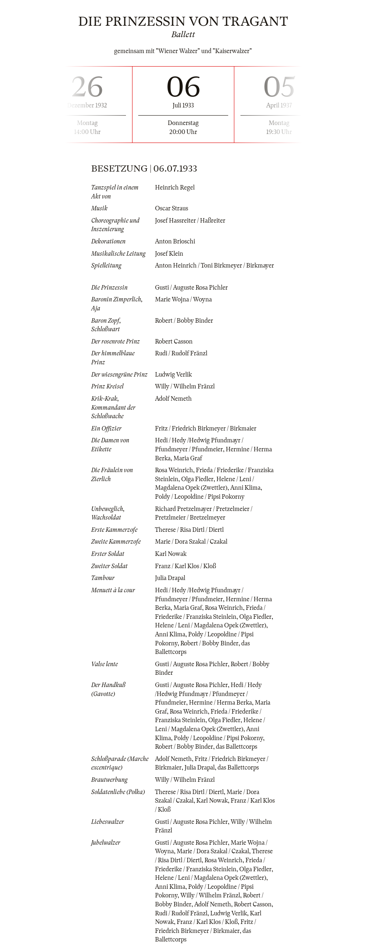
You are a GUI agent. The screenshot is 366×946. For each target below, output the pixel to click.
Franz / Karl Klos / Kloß (185, 566)
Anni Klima (245, 487)
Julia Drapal (170, 578)
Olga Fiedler (197, 479)
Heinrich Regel (175, 187)
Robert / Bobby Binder (184, 320)
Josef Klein (169, 253)
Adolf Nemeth (173, 398)
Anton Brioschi (175, 241)
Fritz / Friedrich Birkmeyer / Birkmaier (205, 428)
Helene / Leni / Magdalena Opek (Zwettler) (210, 625)
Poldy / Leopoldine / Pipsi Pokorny (200, 496)
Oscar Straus (171, 208)
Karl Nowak (170, 554)
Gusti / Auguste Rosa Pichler (191, 287)
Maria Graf (187, 458)
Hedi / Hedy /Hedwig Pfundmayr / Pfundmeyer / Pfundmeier (208, 694)
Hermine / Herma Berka (220, 702)
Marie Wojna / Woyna (183, 299)
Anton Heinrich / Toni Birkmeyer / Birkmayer (214, 265)
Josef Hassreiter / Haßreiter (190, 220)
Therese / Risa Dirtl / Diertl (189, 530)
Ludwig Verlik (173, 374)
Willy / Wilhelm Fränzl (185, 386)
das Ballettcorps (236, 746)
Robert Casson (174, 341)
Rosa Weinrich (174, 470)
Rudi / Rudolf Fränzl (181, 353)
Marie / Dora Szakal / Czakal (191, 541)
